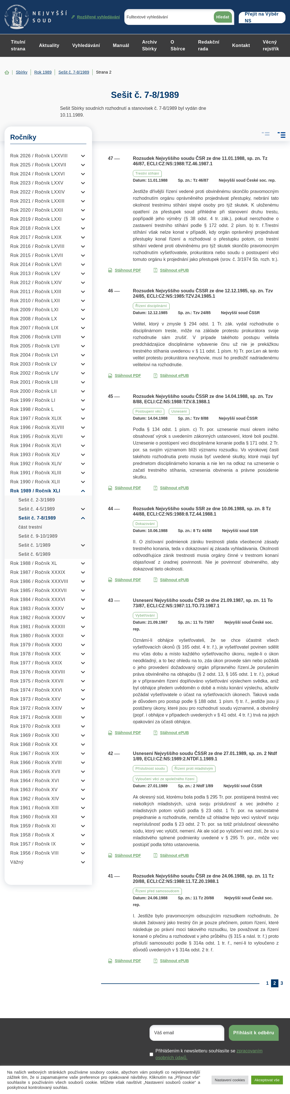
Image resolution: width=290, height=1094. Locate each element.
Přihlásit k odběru (253, 1032)
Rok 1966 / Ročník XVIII (36, 762)
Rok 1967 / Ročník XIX (34, 753)
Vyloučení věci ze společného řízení (165, 779)
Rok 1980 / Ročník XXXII (36, 635)
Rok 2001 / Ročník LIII (34, 382)
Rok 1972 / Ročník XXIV (36, 708)
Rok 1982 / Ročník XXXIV (37, 617)
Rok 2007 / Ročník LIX (34, 327)
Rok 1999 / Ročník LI (32, 400)
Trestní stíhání (147, 173)
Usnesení (179, 411)
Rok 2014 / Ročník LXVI (36, 264)
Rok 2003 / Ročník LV (33, 364)
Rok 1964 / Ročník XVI (34, 780)
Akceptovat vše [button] (267, 1080)
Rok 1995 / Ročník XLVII (36, 436)
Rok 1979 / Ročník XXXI (36, 644)
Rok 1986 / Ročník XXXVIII (39, 581)
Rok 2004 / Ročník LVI (34, 355)
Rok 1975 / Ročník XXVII (36, 681)
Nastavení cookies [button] (230, 1080)
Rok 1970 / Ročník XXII (35, 726)
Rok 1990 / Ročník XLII (35, 481)
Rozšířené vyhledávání (95, 17)
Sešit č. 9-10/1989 (37, 536)
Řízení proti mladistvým (193, 769)
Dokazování (145, 524)
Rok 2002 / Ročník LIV (34, 373)
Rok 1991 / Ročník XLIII (35, 472)
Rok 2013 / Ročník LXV (35, 273)
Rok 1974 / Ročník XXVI (36, 690)
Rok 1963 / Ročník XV (33, 789)
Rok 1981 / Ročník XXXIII (37, 626)
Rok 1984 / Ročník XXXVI (37, 599)
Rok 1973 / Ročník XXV (35, 699)
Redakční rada (208, 45)
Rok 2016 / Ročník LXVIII (37, 246)
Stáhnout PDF (124, 270)
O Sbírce (177, 45)
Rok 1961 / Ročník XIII (34, 807)
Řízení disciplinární (151, 306)
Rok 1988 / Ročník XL (33, 563)
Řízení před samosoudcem (157, 891)
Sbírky (21, 72)
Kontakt (241, 45)
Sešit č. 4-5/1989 (36, 509)
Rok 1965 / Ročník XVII (35, 771)
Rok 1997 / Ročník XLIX (36, 418)
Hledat (222, 17)
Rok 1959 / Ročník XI (33, 825)
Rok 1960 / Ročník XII (33, 816)
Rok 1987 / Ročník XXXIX (37, 572)
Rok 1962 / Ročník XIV (34, 798)
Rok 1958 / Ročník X (32, 835)
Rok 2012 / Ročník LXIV (36, 282)
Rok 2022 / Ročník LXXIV (37, 192)
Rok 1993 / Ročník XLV (35, 454)
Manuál (121, 45)
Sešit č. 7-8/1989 (73, 72)
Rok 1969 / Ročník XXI (34, 735)
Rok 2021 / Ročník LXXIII (37, 201)
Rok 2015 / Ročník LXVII (36, 255)
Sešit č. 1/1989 (34, 545)
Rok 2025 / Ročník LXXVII (38, 164)
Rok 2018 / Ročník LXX (35, 228)
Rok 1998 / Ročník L (32, 409)
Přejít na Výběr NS (262, 17)
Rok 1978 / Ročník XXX (35, 653)
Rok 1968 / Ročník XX (33, 744)
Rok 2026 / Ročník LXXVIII (39, 155)
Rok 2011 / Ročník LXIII (35, 291)
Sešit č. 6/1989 (34, 554)
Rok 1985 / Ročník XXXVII (38, 590)
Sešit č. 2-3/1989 (36, 499)
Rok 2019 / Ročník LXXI (36, 219)
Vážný (17, 862)
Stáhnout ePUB (171, 270)
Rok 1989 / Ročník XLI (35, 490)
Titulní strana (18, 45)
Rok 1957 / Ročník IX (33, 844)
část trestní (30, 527)
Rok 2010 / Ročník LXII (35, 300)
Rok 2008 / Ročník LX (33, 318)
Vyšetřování (145, 615)
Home (7, 72)
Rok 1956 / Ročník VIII (34, 853)
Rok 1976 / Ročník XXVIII (37, 672)
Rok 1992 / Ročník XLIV (36, 463)
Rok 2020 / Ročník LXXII (36, 210)
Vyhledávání (86, 45)
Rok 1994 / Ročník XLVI (35, 445)
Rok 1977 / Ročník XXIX (36, 662)
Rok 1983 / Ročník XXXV (37, 608)
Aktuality (49, 45)
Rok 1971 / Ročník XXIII (36, 717)
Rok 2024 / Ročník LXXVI (37, 173)
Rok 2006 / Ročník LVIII (35, 336)
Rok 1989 (43, 72)
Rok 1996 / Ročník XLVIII (37, 427)
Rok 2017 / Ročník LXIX (36, 237)
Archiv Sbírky (149, 45)
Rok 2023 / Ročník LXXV (36, 183)
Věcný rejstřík (271, 45)
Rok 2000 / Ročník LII (33, 391)
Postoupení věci (148, 411)
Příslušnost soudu (150, 769)
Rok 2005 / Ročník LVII (34, 346)
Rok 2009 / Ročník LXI (34, 309)
